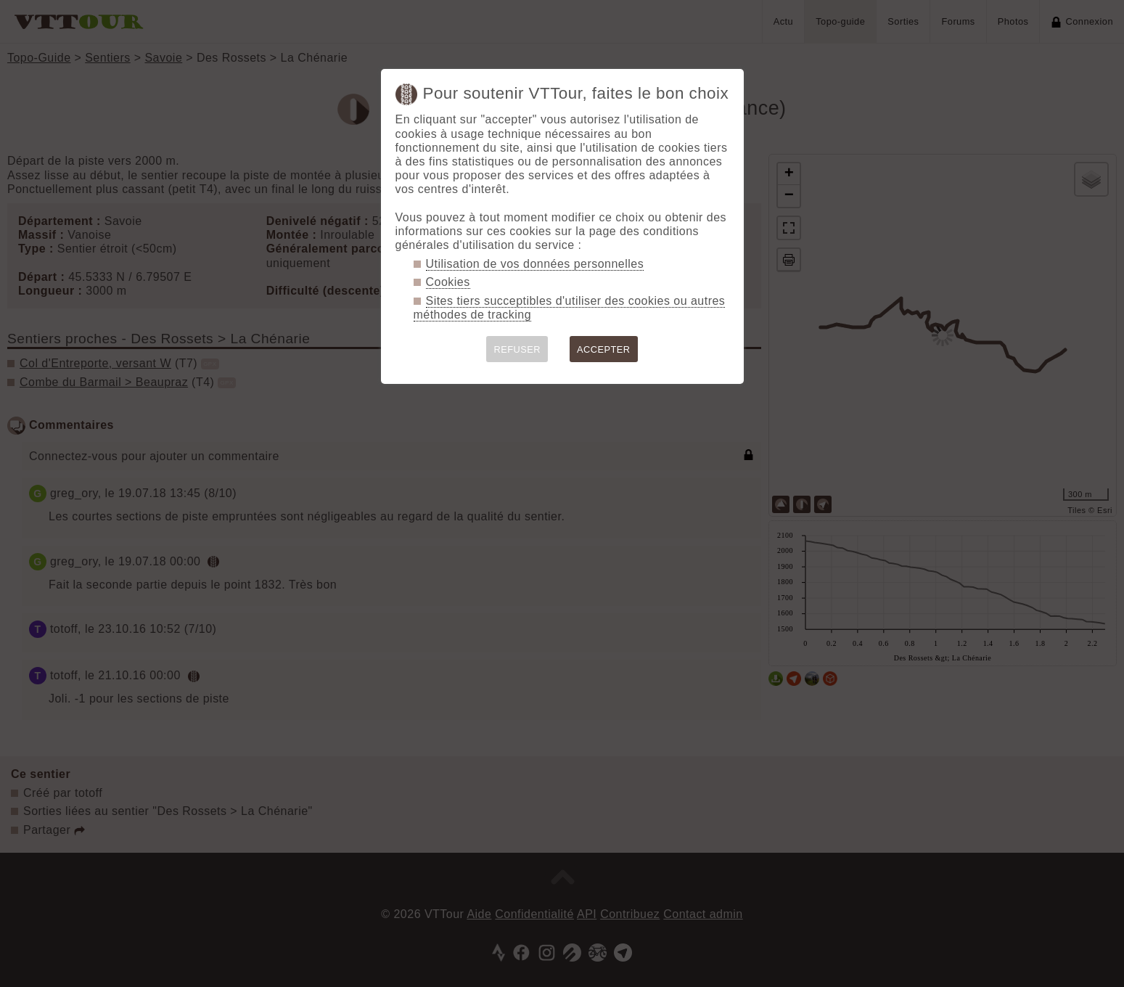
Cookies (448, 282)
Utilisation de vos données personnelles (535, 264)
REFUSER (517, 349)
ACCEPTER (604, 349)
